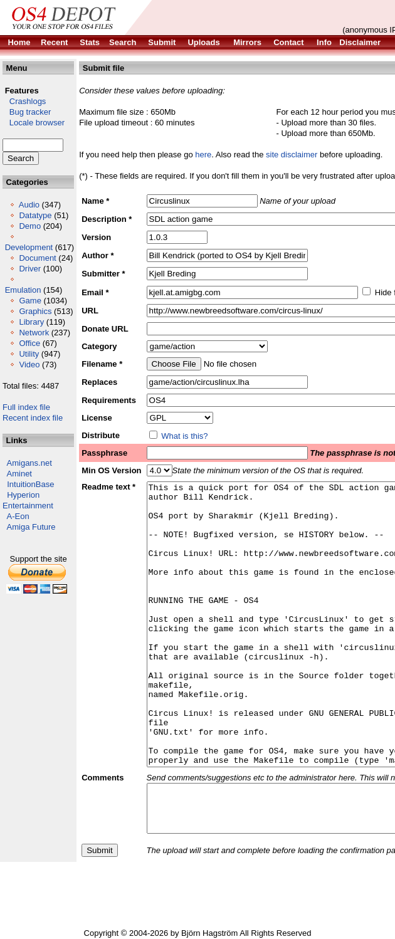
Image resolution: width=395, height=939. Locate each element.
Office (29, 343)
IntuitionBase (30, 484)
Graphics (35, 311)
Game (30, 300)
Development (29, 247)
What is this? (184, 436)
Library (31, 322)
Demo (30, 226)
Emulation (23, 290)
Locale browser (34, 122)
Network (34, 332)
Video (29, 364)
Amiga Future (31, 527)
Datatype (35, 215)
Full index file (26, 407)
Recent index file (33, 417)
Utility (29, 354)
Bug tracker (27, 112)
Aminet (19, 473)
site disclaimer (291, 154)
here (203, 154)
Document (37, 258)
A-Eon (18, 516)
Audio (29, 204)
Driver (30, 268)
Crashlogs (24, 101)
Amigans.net (29, 463)
